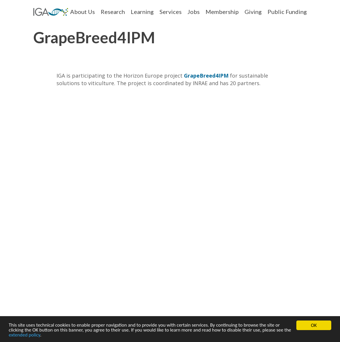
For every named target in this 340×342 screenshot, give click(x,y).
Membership (222, 11)
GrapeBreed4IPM (206, 75)
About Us (82, 11)
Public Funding (287, 11)
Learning (142, 11)
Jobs (193, 11)
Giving (253, 11)
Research (113, 11)
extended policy (24, 336)
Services (171, 11)
